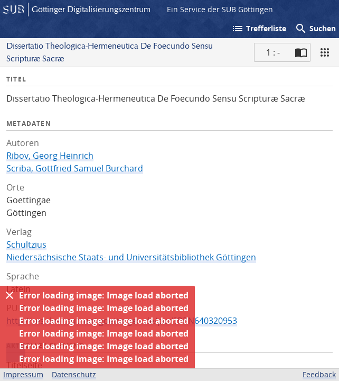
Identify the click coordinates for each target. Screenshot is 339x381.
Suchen (315, 28)
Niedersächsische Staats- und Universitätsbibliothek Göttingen (131, 257)
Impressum (23, 374)
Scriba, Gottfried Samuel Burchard (74, 168)
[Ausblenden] (9, 295)
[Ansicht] (325, 52)
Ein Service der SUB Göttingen (220, 9)
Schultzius (26, 244)
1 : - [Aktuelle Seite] (273, 52)
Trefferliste (258, 28)
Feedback (319, 374)
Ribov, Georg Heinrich (49, 155)
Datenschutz (74, 374)
